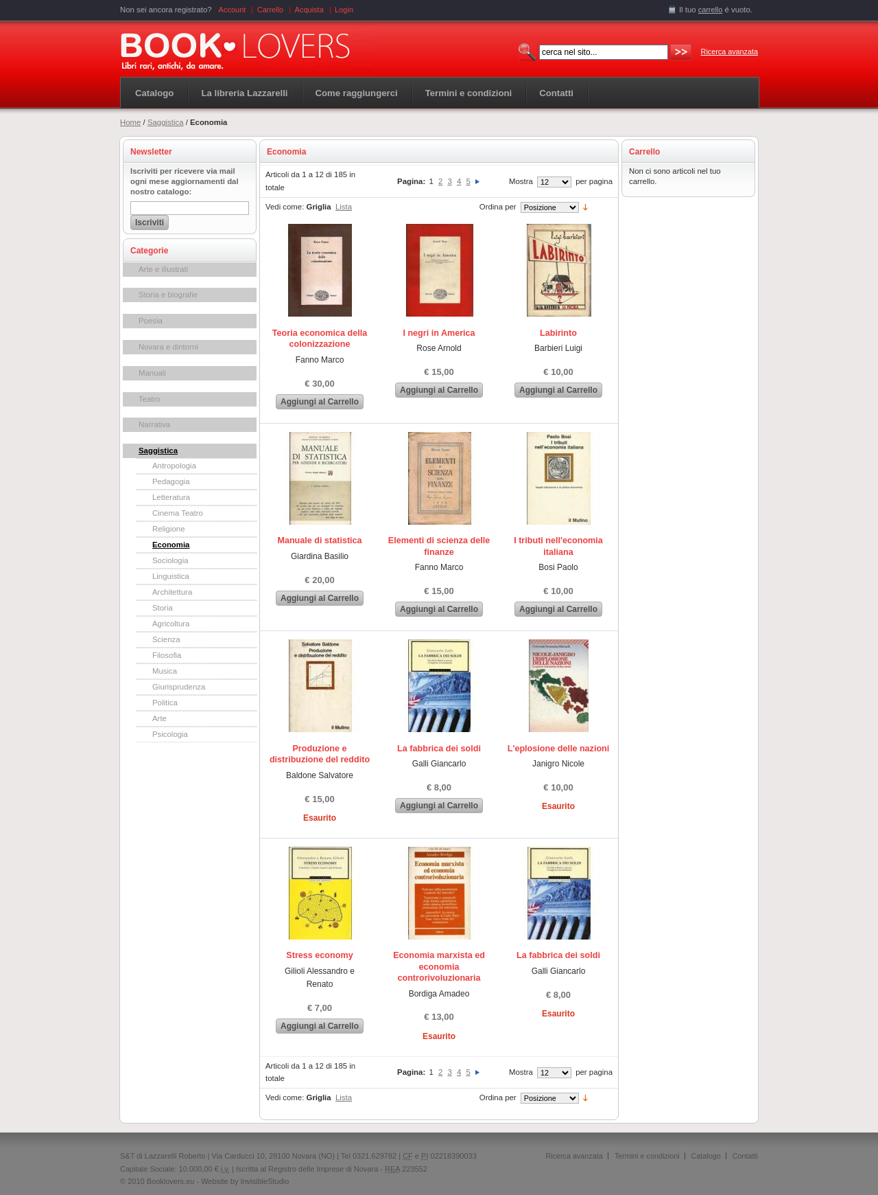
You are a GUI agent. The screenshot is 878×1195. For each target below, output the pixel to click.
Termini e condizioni (647, 1156)
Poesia (151, 321)
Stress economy (319, 955)
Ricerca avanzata (729, 51)
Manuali (152, 373)
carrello (710, 9)
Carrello (270, 9)
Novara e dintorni (168, 347)
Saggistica (165, 122)
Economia (170, 544)
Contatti (745, 1156)
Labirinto (558, 333)
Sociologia (170, 560)
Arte (159, 718)
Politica (165, 702)
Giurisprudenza (178, 687)
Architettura (172, 592)
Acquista (309, 9)
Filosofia (166, 655)
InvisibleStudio (264, 1181)
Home (130, 122)
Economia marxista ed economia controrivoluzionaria (439, 967)
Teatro (150, 399)
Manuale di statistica (319, 540)
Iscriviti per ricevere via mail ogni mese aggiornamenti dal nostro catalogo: (184, 181)
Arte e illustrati (163, 269)
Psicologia (170, 734)
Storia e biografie (168, 295)
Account (232, 9)
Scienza (166, 639)
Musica (164, 671)
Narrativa (154, 424)
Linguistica (170, 576)
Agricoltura (170, 623)
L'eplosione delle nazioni (559, 748)
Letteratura (171, 497)
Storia (162, 608)
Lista (343, 207)
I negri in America (439, 333)
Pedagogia (170, 481)
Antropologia (174, 466)
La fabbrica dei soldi (439, 748)
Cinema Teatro (177, 513)
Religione (168, 529)
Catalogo (154, 93)
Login (344, 9)
